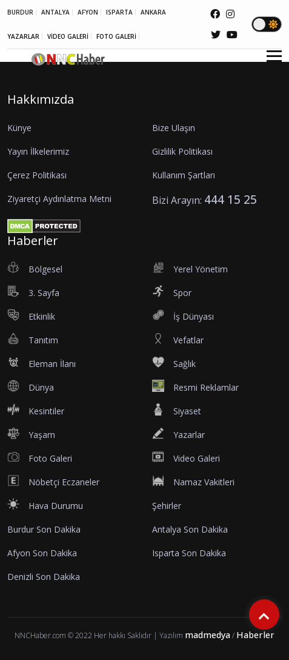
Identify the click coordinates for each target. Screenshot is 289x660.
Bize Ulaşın (173, 127)
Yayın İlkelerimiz (38, 151)
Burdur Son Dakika (44, 529)
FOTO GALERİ (116, 36)
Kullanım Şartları (183, 175)
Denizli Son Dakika (43, 576)
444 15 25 (230, 199)
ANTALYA (55, 12)
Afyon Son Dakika (42, 553)
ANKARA (153, 12)
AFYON (88, 12)
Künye (19, 127)
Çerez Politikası (37, 175)
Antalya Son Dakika (190, 529)
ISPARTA (119, 12)
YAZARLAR (23, 36)
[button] (270, 63)
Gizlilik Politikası (182, 151)
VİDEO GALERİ (67, 36)
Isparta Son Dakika (189, 553)
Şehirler (166, 505)
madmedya (207, 635)
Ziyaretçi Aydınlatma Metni (59, 198)
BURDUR (20, 12)
